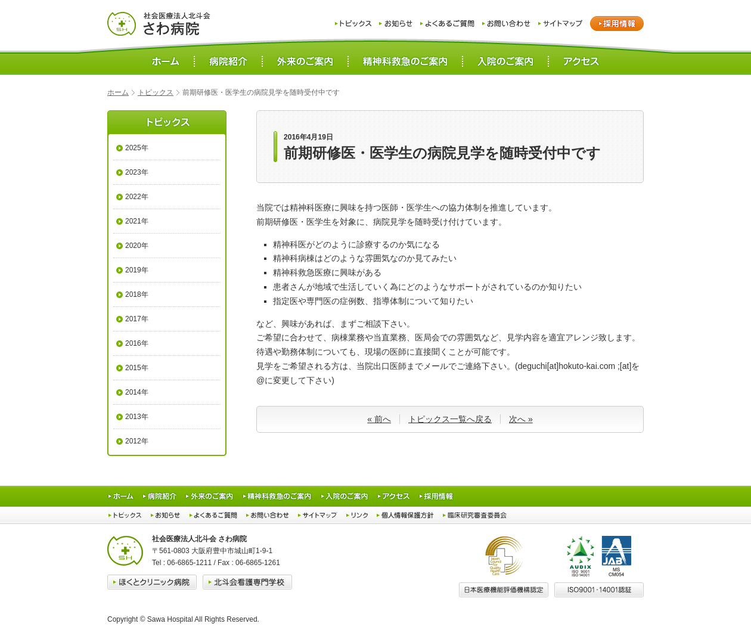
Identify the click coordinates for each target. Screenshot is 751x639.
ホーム (118, 92)
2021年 (136, 221)
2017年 (136, 319)
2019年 (136, 270)
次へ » (521, 419)
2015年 (136, 368)
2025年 (136, 148)
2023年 (136, 172)
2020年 (136, 245)
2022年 (136, 197)
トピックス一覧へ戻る (450, 419)
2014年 (136, 392)
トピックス (155, 92)
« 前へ (379, 419)
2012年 (136, 441)
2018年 (136, 294)
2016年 (136, 343)
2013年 (136, 416)
